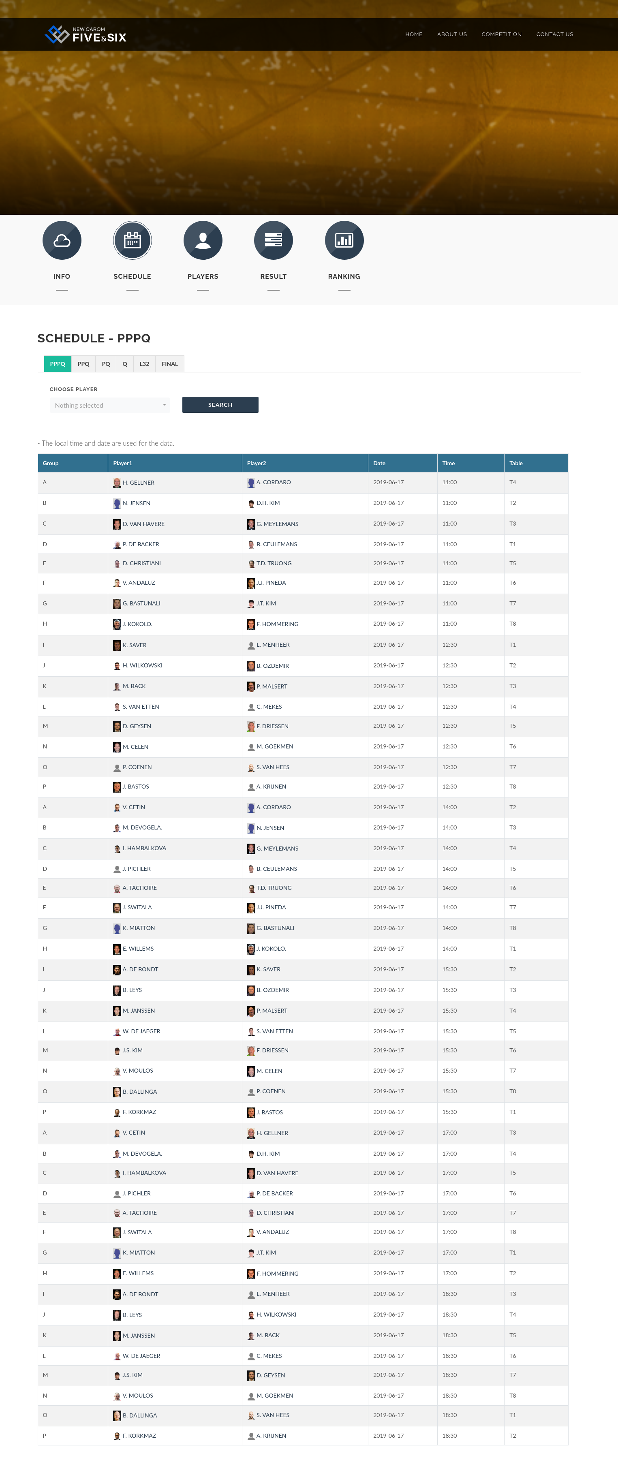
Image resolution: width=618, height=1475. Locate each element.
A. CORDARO (269, 482)
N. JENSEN (131, 503)
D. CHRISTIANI (136, 563)
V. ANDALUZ (134, 582)
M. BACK (129, 685)
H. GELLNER (133, 482)
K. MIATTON (134, 927)
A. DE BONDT (135, 969)
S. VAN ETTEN (136, 706)
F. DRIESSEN (268, 726)
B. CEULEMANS (272, 544)
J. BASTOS (131, 786)
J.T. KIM (261, 603)
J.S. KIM (128, 1050)
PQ (106, 363)
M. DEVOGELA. (137, 827)
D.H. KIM (263, 502)
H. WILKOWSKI (138, 665)
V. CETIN (129, 807)
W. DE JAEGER (136, 1031)
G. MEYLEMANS (273, 523)
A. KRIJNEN (267, 786)
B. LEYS (127, 989)
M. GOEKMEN (270, 746)
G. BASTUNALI (136, 603)
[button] (110, 405)
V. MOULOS (133, 1070)
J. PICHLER (131, 868)
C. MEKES (264, 706)
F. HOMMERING (273, 623)
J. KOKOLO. (132, 623)
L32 (145, 363)
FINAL (170, 363)
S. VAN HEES (268, 766)
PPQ (84, 363)
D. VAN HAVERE (139, 523)
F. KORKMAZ (134, 1111)
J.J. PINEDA (266, 582)
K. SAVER (129, 644)
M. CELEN (130, 746)
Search (220, 404)
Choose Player (74, 389)
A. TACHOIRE (135, 887)
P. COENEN (132, 766)
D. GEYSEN (132, 726)
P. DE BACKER (136, 544)
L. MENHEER (268, 644)
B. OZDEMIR (268, 665)
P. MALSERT (267, 686)
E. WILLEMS (133, 948)
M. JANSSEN (134, 1010)
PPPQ (57, 363)
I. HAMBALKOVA (139, 847)
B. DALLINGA (135, 1091)
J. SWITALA (132, 907)
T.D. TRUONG (269, 563)
